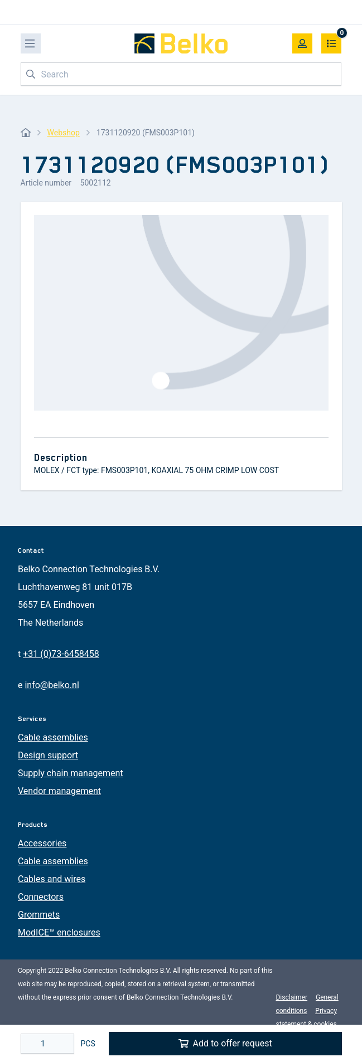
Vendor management (59, 791)
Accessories (42, 843)
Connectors (41, 897)
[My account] (302, 43)
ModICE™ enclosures (59, 932)
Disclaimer (291, 997)
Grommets (39, 914)
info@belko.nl (52, 685)
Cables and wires (51, 879)
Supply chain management (70, 773)
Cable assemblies (53, 737)
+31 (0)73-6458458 (61, 654)
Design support (48, 755)
